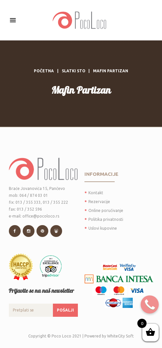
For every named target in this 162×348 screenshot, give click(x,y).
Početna (44, 71)
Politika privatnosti (105, 219)
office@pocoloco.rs (40, 216)
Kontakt (95, 193)
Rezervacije (99, 201)
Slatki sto (73, 71)
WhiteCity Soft (120, 336)
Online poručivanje (105, 210)
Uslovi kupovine (102, 228)
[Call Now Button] (150, 304)
